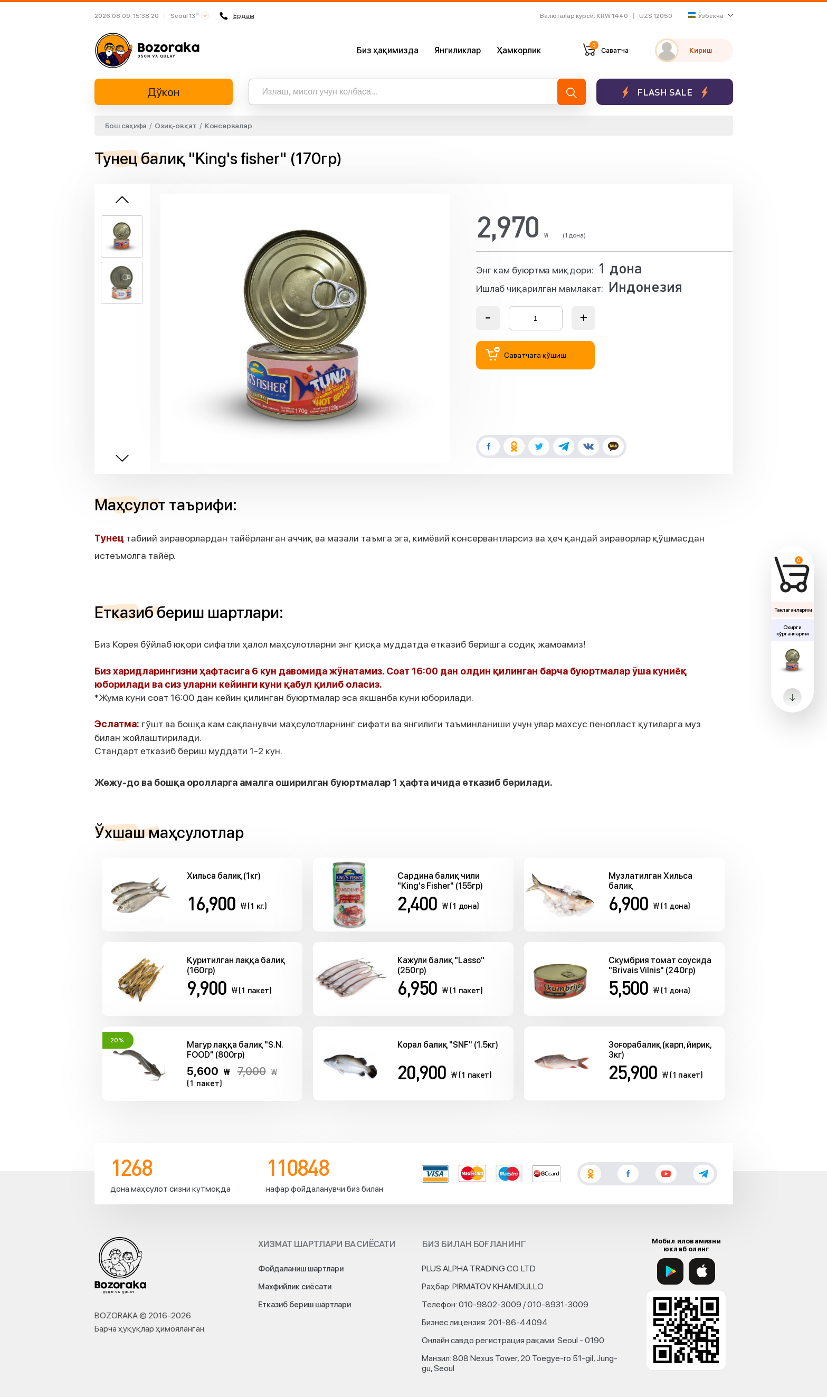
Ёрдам (237, 16)
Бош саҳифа (126, 125)
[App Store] (702, 1271)
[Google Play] (670, 1271)
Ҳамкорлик (519, 50)
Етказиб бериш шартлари (304, 1304)
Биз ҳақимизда (388, 50)
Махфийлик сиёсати (294, 1286)
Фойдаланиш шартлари (301, 1269)
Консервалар (228, 125)
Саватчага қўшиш (526, 354)
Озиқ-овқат (176, 125)
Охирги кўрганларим (792, 630)
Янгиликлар (457, 50)
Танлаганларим (793, 609)
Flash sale (665, 92)
